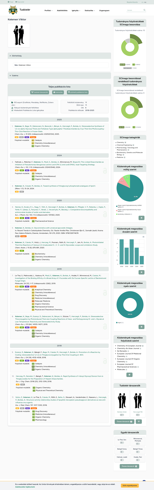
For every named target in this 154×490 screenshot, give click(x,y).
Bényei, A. (58, 126)
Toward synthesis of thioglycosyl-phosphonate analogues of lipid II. (69, 186)
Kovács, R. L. (29, 207)
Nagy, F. (37, 207)
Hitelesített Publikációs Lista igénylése (28, 110)
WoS (26, 137)
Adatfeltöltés (62, 10)
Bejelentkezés (132, 2)
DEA (21, 137)
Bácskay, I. (65, 210)
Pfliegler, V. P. (83, 207)
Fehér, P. (18, 210)
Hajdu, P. (102, 207)
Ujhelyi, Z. (26, 210)
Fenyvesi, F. (35, 210)
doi (17, 137)
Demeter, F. (30, 376)
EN (142, 2)
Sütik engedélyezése (130, 485)
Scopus (33, 137)
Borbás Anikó (122, 412)
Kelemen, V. (19, 126)
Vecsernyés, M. (55, 210)
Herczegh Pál (137, 412)
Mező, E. (47, 162)
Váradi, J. (44, 210)
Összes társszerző (124, 421)
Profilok (49, 10)
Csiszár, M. (29, 186)
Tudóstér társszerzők (39, 92)
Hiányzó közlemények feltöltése (25, 108)
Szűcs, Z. (19, 397)
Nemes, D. (19, 207)
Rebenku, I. (93, 207)
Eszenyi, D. (37, 316)
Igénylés (76, 10)
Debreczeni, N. (38, 126)
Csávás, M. (29, 242)
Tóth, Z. (44, 207)
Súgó (10, 2)
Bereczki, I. (49, 126)
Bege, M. (28, 126)
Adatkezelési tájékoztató (25, 487)
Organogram (104, 10)
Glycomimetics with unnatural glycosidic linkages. (53, 228)
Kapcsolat (19, 2)
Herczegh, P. (67, 126)
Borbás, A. (77, 126)
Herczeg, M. (46, 242)
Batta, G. (61, 397)
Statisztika (90, 10)
